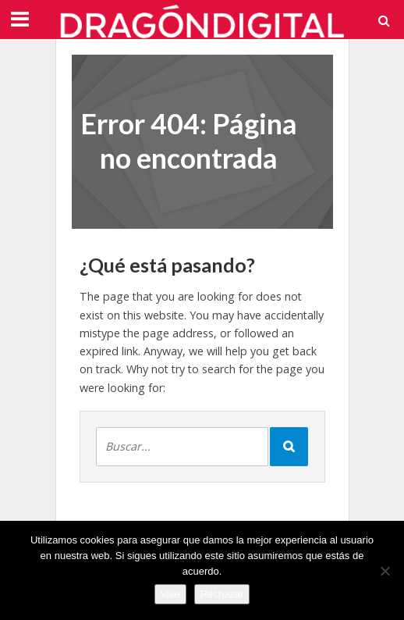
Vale (170, 594)
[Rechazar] (384, 571)
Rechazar (222, 594)
